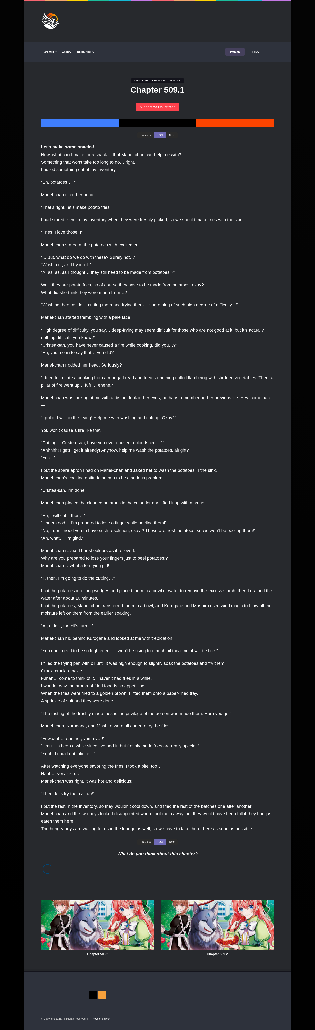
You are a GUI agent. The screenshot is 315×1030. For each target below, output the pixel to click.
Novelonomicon (101, 1018)
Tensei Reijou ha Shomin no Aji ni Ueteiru (157, 80)
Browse (49, 51)
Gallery (66, 51)
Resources (84, 51)
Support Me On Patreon (158, 107)
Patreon (235, 51)
